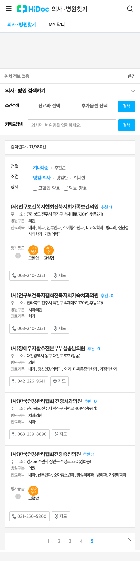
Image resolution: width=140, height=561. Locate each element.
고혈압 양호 (49, 188)
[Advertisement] (70, 49)
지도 (60, 275)
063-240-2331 (28, 328)
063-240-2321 (28, 275)
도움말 (18, 256)
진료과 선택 (49, 106)
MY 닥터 (57, 25)
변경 (131, 76)
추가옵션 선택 (95, 106)
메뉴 (8, 8)
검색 (130, 8)
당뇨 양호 (78, 188)
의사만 (79, 178)
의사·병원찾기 (70, 9)
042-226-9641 (28, 381)
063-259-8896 (29, 434)
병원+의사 (41, 178)
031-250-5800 (29, 516)
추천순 (60, 168)
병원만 (62, 178)
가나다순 (40, 168)
